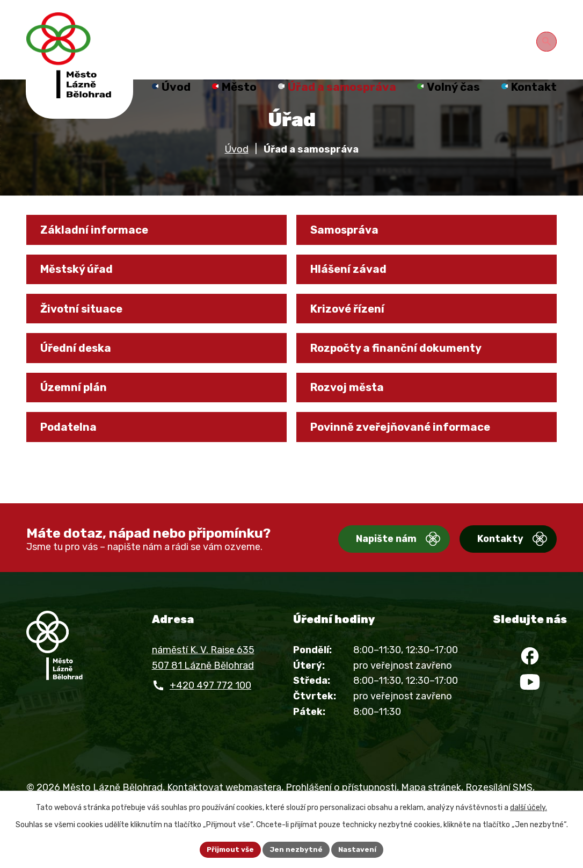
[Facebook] (530, 692)
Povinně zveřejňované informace (411, 470)
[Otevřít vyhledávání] (548, 40)
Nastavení (360, 848)
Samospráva (351, 251)
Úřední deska (82, 382)
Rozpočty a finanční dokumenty (408, 382)
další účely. (528, 806)
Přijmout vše (228, 848)
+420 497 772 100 (210, 718)
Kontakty (487, 572)
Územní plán (79, 426)
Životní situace (88, 338)
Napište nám (360, 572)
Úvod (237, 168)
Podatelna (74, 470)
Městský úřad (84, 294)
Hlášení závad (355, 294)
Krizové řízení (354, 338)
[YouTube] (530, 724)
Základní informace (101, 251)
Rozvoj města (354, 426)
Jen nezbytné (296, 848)
